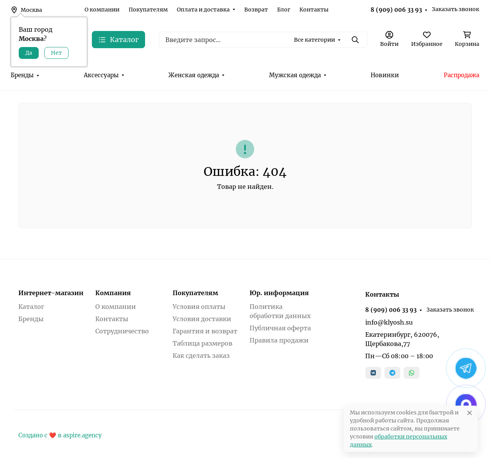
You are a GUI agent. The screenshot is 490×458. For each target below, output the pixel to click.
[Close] (469, 413)
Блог (283, 9)
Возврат (256, 9)
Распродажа (461, 75)
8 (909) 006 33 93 (396, 9)
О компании (102, 9)
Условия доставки (202, 319)
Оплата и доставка (203, 9)
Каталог (31, 306)
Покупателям (148, 9)
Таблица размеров (202, 343)
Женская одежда (193, 75)
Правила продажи (279, 340)
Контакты (313, 9)
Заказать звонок (455, 9)
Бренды (22, 75)
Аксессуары (101, 75)
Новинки (385, 75)
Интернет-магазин (50, 293)
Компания (113, 293)
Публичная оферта (280, 328)
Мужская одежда (295, 75)
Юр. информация (279, 293)
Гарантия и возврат (205, 331)
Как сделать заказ (201, 355)
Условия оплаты (199, 306)
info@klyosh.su (389, 322)
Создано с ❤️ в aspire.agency (60, 435)
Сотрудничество (122, 331)
